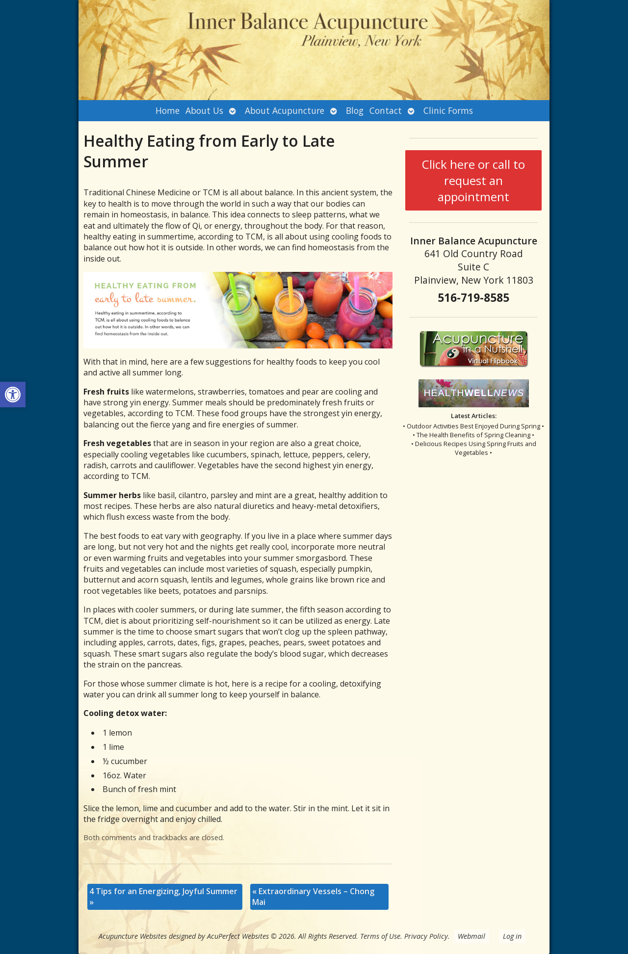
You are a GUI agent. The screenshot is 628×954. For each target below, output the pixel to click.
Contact (385, 110)
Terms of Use (380, 936)
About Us (204, 110)
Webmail (471, 936)
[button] (13, 394)
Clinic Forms (448, 110)
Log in (512, 936)
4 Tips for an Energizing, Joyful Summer (163, 896)
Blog (355, 110)
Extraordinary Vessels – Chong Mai (313, 896)
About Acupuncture (284, 110)
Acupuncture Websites (133, 936)
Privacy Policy (426, 936)
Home (168, 110)
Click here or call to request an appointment (473, 180)
